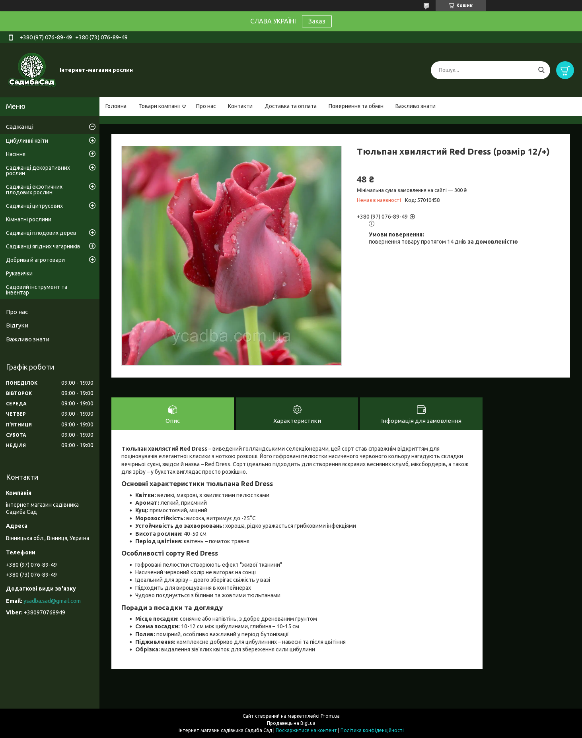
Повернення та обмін (356, 106)
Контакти (240, 106)
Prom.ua (330, 716)
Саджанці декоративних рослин (38, 170)
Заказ (316, 21)
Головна (116, 106)
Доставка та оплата (291, 106)
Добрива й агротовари (35, 260)
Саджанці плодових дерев (41, 233)
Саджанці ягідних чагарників (43, 246)
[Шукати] (541, 70)
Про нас (206, 106)
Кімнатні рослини (28, 219)
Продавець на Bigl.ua (291, 723)
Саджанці (19, 126)
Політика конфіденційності (372, 730)
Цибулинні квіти (27, 141)
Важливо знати (415, 106)
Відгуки (17, 325)
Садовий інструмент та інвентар (36, 290)
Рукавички (19, 273)
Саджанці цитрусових (34, 206)
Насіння (15, 154)
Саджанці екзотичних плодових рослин (34, 190)
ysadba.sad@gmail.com (52, 601)
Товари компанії (159, 106)
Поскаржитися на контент (306, 730)
